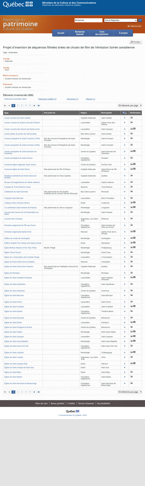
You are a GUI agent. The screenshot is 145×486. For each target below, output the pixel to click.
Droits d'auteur (86, 403)
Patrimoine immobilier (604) (15, 99)
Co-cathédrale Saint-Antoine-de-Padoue (20, 208)
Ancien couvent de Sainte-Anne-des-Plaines (22, 123)
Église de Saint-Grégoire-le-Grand (18, 327)
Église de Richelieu (12, 273)
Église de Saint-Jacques (14, 337)
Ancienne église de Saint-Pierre (17, 169)
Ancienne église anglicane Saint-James (20, 165)
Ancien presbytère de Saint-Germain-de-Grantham (20, 152)
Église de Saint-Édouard (14, 318)
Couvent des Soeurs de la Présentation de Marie (21, 213)
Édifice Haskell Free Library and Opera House (22, 243)
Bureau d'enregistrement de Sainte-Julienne (22, 182)
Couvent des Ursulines (13, 219)
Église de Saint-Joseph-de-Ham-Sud (19, 368)
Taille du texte (134, 26)
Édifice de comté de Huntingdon (17, 238)
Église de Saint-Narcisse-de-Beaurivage (20, 383)
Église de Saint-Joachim (14, 353)
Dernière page (39, 105)
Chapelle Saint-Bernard (13, 198)
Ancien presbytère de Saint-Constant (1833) (22, 145)
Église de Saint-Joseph (13, 357)
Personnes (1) (72, 99)
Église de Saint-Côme (13, 302)
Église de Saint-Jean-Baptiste (16, 341)
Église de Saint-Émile (13, 323)
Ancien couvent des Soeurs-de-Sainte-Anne (22, 129)
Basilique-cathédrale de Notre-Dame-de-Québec (20, 177)
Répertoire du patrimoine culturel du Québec (61, 5)
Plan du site (41, 403)
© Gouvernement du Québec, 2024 (72, 415)
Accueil (61, 33)
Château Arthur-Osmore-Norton (17, 203)
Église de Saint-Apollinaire (15, 284)
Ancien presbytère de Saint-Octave (18, 158)
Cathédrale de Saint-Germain (16, 192)
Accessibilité (103, 403)
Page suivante (35, 105)
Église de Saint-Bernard (14, 295)
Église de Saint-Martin (13, 377)
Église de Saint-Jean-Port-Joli (16, 346)
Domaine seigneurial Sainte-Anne (17, 232)
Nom (6, 113)
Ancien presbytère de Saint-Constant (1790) (22, 139)
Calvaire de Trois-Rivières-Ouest (17, 187)
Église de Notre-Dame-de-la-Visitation (19, 262)
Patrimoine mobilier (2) (47, 99)
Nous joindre (57, 403)
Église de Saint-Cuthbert (14, 307)
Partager (135, 42)
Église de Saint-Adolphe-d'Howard (18, 278)
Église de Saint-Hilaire (13, 332)
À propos (123, 33)
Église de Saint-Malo (12, 372)
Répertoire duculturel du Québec (20, 24)
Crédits (71, 403)
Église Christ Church (12, 252)
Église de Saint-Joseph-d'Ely (15, 364)
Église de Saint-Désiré (13, 311)
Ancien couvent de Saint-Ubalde (17, 118)
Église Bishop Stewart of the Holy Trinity (20, 248)
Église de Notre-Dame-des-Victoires (18, 266)
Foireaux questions (101, 33)
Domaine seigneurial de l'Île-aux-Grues (20, 225)
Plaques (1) (90, 99)
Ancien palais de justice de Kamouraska (20, 134)
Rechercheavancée (79, 33)
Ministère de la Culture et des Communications (69, 3)
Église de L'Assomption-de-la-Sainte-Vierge (21, 257)
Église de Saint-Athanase (14, 291)
